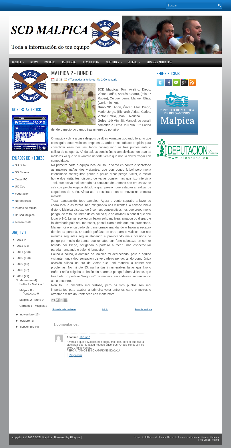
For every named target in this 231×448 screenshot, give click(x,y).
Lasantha (183, 437)
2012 (20, 245)
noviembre (27, 314)
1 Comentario (109, 79)
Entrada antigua (143, 309)
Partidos (50, 62)
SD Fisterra (22, 172)
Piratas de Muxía (26, 208)
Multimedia (115, 61)
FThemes (150, 437)
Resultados (69, 62)
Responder (75, 355)
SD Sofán (21, 165)
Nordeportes (23, 200)
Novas (34, 62)
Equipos (135, 61)
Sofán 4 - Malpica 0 (31, 284)
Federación (22, 193)
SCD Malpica (43, 437)
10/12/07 (85, 337)
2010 (20, 258)
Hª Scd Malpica (25, 215)
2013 (20, 239)
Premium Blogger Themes (204, 437)
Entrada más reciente (64, 309)
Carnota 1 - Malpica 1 (33, 305)
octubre (25, 320)
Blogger (75, 437)
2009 (20, 264)
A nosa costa (23, 222)
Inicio (105, 309)
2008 (20, 270)
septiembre (27, 326)
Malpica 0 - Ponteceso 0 (29, 292)
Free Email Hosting (208, 439)
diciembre (26, 280)
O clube (19, 61)
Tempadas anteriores (159, 62)
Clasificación (91, 62)
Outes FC (21, 179)
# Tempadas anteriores (81, 79)
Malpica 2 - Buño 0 (31, 299)
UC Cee (20, 186)
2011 (20, 252)
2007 (20, 276)
